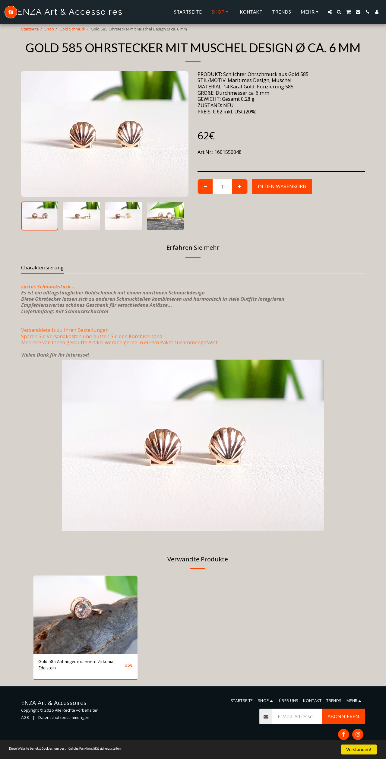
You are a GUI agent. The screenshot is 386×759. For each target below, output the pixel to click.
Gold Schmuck (72, 29)
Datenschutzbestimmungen (63, 719)
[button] (329, 12)
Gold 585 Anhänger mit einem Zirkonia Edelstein (73, 666)
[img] (85, 614)
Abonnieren (343, 718)
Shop (49, 29)
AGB (25, 719)
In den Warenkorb (282, 186)
